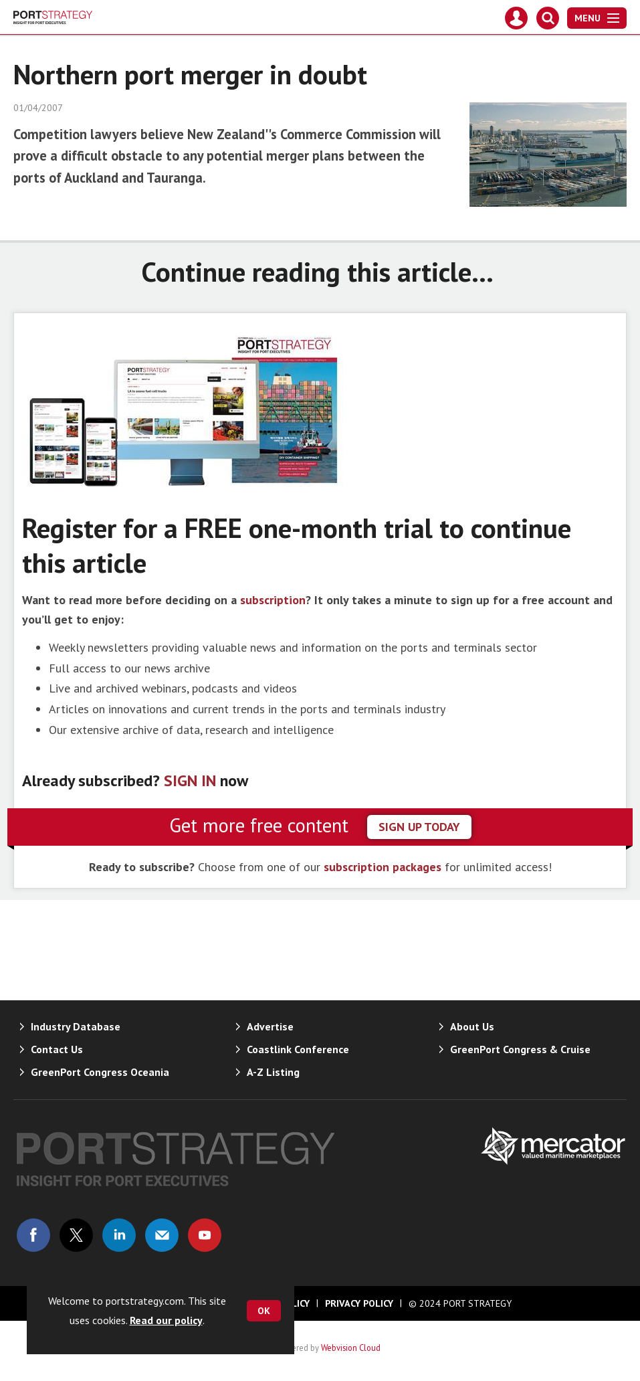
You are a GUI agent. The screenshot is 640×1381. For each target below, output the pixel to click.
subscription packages (382, 866)
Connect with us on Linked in (119, 1235)
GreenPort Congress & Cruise (520, 1049)
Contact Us (57, 1049)
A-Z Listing (273, 1072)
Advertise (270, 1026)
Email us (161, 1235)
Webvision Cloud (351, 1347)
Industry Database (75, 1026)
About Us (472, 1026)
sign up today (419, 826)
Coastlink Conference (298, 1049)
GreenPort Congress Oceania (100, 1072)
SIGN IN (190, 780)
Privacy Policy (359, 1303)
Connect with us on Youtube (204, 1235)
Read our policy (166, 1320)
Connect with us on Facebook (33, 1235)
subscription (273, 600)
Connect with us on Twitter (76, 1235)
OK (263, 1311)
